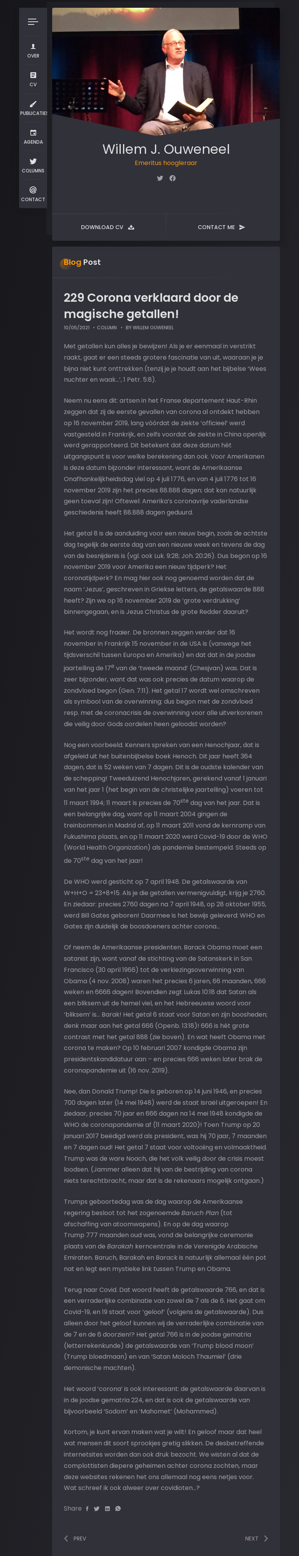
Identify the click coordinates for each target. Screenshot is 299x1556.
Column (107, 327)
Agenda (33, 136)
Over (33, 50)
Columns (33, 165)
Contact (33, 193)
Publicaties (33, 107)
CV (33, 79)
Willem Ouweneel (153, 327)
